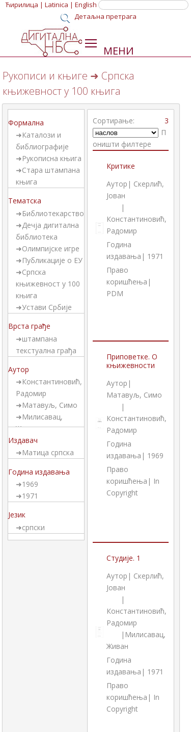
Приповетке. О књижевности (131, 361)
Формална (26, 122)
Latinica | (59, 4)
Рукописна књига (51, 158)
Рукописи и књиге (45, 76)
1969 (30, 484)
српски (33, 527)
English (86, 4)
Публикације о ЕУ (52, 260)
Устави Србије (47, 307)
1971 (30, 496)
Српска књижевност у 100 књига (48, 283)
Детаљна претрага (105, 16)
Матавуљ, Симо (49, 405)
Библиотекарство (53, 213)
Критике (120, 166)
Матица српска (48, 452)
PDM (114, 293)
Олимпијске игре (50, 248)
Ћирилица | (24, 4)
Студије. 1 (123, 558)
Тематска (24, 200)
